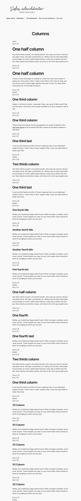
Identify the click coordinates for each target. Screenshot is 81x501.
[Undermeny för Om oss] (62, 18)
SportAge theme (18, 127)
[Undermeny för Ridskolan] (24, 18)
